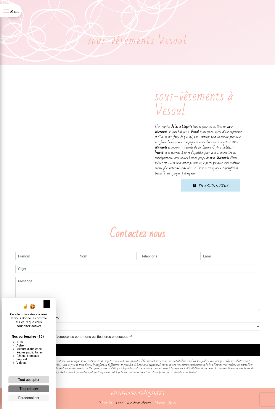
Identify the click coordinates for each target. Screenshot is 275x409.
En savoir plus (211, 185)
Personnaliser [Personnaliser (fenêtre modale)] (28, 398)
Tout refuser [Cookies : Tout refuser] (28, 389)
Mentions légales (165, 402)
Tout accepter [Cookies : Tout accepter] (28, 380)
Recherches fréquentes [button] (137, 394)
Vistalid (107, 402)
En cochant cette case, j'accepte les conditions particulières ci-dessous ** (76, 337)
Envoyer (137, 350)
